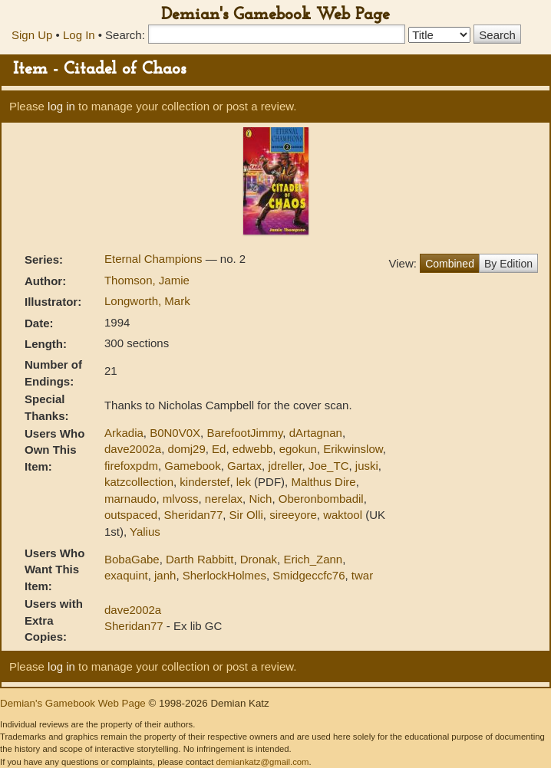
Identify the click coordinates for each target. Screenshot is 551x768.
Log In (79, 34)
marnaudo (130, 498)
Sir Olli (246, 514)
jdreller (285, 465)
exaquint (126, 575)
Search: (125, 34)
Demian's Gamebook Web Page (275, 15)
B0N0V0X (175, 432)
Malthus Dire (323, 481)
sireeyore (293, 514)
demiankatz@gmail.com (262, 761)
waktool (342, 514)
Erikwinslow (353, 448)
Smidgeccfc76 (308, 575)
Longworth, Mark (147, 300)
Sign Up (32, 34)
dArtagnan (315, 432)
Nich (260, 498)
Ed (219, 448)
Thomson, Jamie (147, 280)
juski (366, 465)
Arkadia (124, 432)
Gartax (244, 465)
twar (362, 575)
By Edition (508, 264)
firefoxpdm (131, 465)
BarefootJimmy (244, 432)
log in (61, 106)
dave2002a (132, 448)
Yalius (145, 531)
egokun (298, 448)
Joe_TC (328, 465)
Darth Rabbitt (199, 559)
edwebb (253, 448)
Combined (449, 264)
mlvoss (181, 498)
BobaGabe (132, 559)
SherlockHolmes (224, 575)
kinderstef (204, 481)
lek (243, 481)
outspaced (130, 514)
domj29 (187, 448)
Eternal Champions (155, 258)
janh (165, 575)
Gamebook (192, 465)
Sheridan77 (193, 514)
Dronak (258, 559)
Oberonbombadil (321, 498)
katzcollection (138, 481)
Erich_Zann (312, 559)
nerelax (224, 498)
